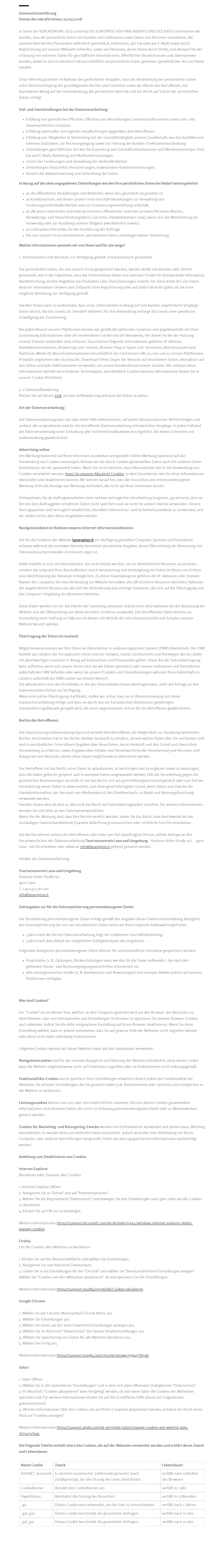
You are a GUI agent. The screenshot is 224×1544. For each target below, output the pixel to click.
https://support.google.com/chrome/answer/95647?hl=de (103, 1355)
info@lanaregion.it (95, 847)
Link (58, 396)
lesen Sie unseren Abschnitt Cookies (94, 474)
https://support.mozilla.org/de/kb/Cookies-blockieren (100, 1289)
